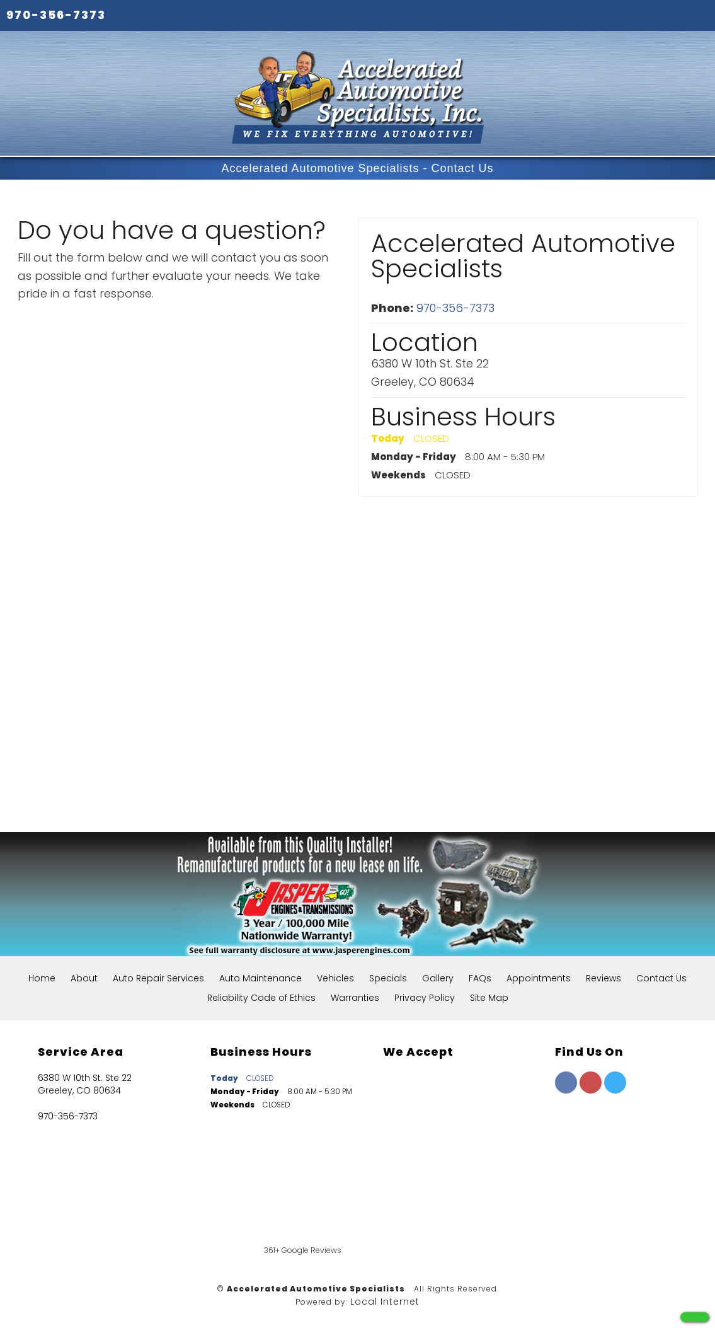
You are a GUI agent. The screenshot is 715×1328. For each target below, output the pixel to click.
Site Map (489, 997)
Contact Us (661, 978)
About (84, 978)
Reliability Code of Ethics (261, 997)
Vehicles (335, 978)
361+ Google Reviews (302, 1250)
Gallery (438, 978)
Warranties (355, 997)
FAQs (480, 978)
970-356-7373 (56, 15)
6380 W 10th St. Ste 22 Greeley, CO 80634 (85, 1084)
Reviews (603, 978)
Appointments (538, 978)
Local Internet (385, 1301)
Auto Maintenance (260, 978)
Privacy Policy (424, 997)
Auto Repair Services (158, 978)
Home (41, 978)
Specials (388, 978)
